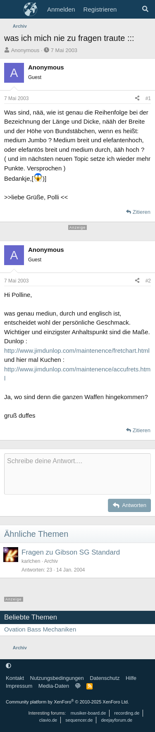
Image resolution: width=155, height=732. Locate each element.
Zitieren (141, 212)
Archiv (51, 561)
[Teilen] (137, 98)
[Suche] (145, 9)
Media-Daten (53, 686)
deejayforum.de (116, 720)
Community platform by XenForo (67, 701)
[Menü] (11, 9)
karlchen (30, 561)
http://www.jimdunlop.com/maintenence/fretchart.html (77, 350)
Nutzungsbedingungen (57, 678)
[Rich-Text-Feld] (77, 474)
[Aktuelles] (129, 9)
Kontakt (15, 678)
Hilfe (131, 678)
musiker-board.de (88, 712)
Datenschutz (104, 678)
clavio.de (48, 720)
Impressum (19, 686)
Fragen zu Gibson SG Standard (70, 552)
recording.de (126, 712)
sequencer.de (79, 720)
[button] (8, 666)
